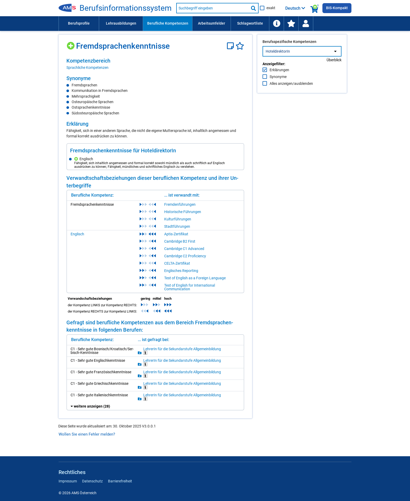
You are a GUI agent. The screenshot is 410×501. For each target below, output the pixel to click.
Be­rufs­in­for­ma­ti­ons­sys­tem (125, 8)
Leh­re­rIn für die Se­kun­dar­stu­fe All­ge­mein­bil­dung (182, 351)
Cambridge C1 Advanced (184, 249)
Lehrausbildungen (121, 23)
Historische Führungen (182, 212)
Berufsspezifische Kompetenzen (289, 53)
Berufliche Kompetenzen (167, 23)
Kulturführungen (177, 219)
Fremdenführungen (180, 204)
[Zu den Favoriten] (291, 23)
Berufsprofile (79, 23)
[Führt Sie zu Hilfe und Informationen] (276, 23)
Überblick (334, 71)
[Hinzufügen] (71, 44)
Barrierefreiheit (120, 481)
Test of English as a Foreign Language (195, 278)
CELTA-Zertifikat (177, 263)
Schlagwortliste (250, 23)
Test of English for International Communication (189, 287)
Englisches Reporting (181, 271)
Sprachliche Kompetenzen (87, 67)
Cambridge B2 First (179, 241)
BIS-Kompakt (337, 8)
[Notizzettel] (231, 46)
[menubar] (205, 23)
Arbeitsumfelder (211, 23)
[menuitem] (79, 23)
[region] (155, 64)
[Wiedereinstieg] (305, 23)
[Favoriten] (240, 46)
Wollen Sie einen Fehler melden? (87, 434)
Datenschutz (92, 481)
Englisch (77, 234)
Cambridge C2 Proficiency (185, 256)
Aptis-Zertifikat (176, 234)
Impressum (68, 481)
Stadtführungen (177, 226)
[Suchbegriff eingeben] (212, 8)
